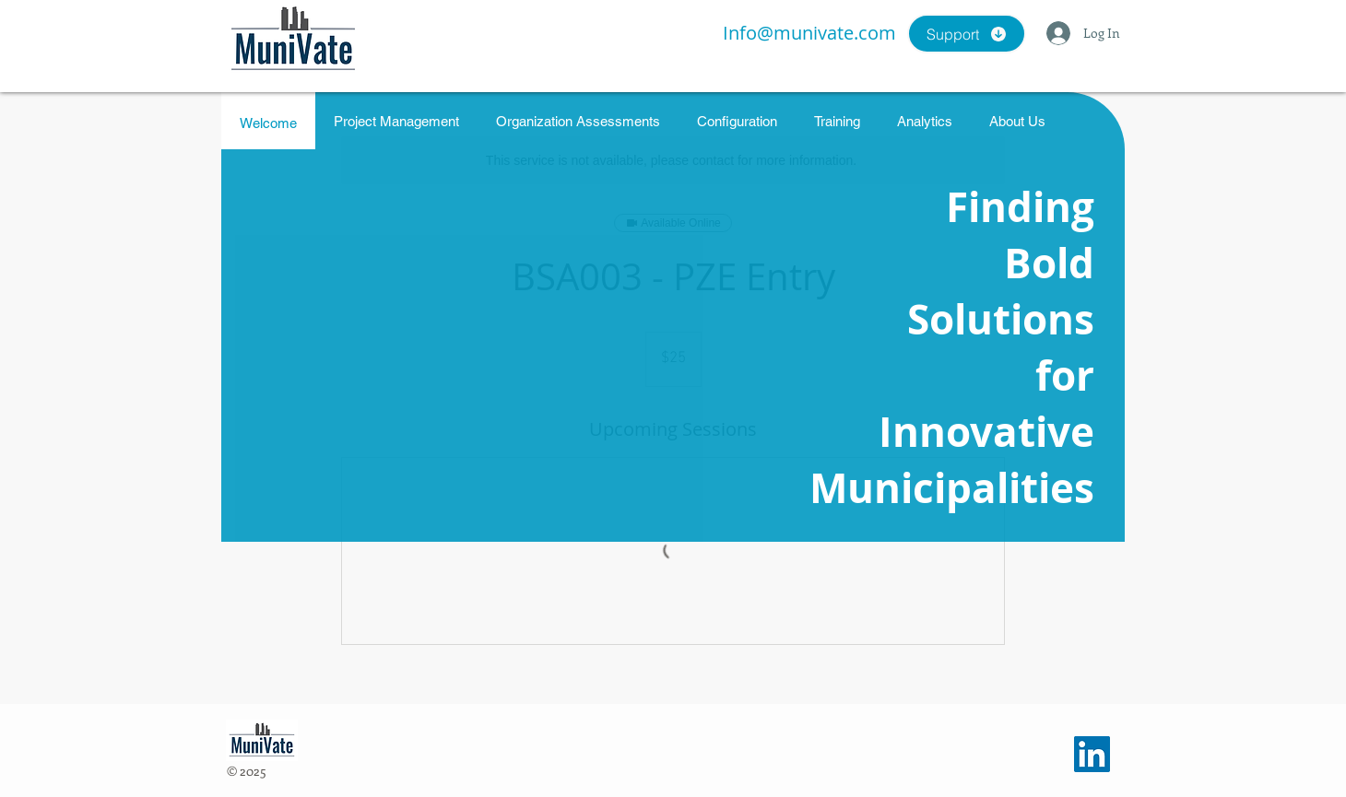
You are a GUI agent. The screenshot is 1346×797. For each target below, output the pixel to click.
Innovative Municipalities (951, 460)
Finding (1020, 207)
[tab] (268, 120)
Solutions (1000, 319)
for (1064, 375)
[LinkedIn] (1092, 754)
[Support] (966, 33)
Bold (1049, 263)
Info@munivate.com (809, 32)
